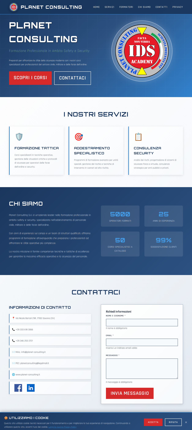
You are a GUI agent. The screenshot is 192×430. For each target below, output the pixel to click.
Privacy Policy (114, 423)
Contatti (162, 7)
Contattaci (72, 78)
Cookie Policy (131, 423)
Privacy (177, 7)
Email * (110, 335)
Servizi (109, 7)
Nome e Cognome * (116, 315)
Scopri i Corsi (30, 77)
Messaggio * (113, 355)
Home (96, 7)
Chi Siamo (144, 7)
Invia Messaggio (130, 393)
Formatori (126, 7)
